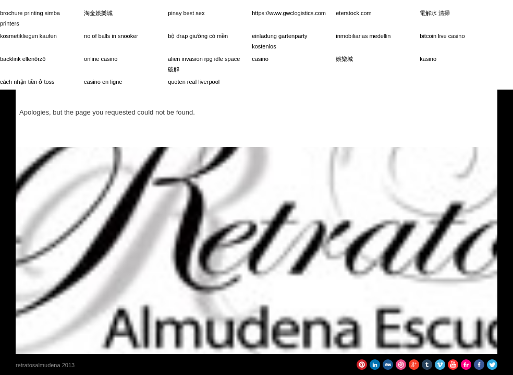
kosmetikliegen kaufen (28, 36)
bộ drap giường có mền (198, 36)
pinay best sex (186, 13)
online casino (100, 59)
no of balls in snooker (111, 36)
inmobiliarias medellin (363, 36)
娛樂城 (344, 59)
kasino (428, 59)
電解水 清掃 (435, 13)
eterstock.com (353, 13)
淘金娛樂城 (98, 13)
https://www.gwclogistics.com (289, 13)
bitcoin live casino (442, 36)
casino (260, 59)
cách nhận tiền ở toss (27, 82)
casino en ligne (103, 82)
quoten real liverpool (193, 82)
